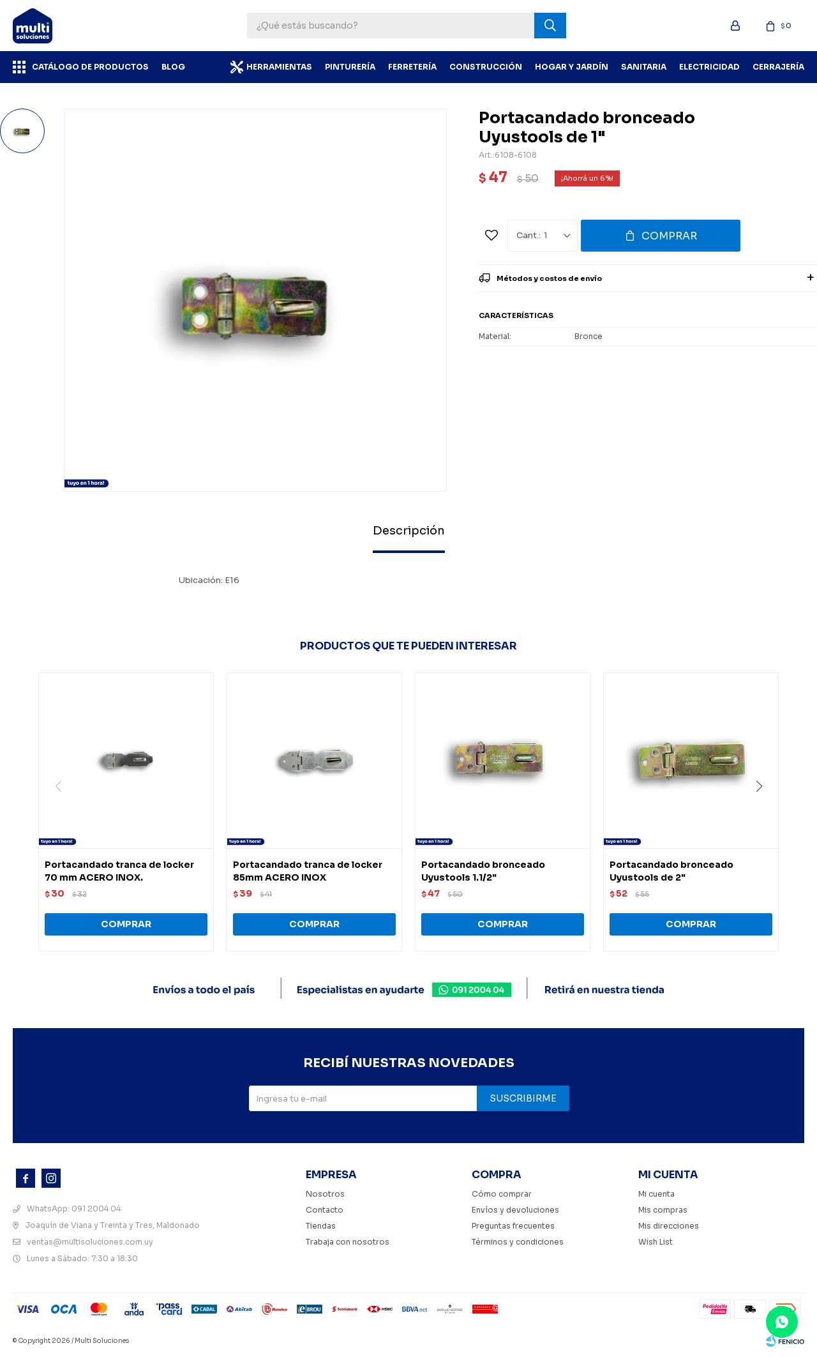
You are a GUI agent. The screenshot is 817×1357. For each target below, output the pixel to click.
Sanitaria (643, 67)
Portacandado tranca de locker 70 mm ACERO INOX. (119, 871)
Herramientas (279, 67)
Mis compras (662, 1210)
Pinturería (350, 67)
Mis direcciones (668, 1226)
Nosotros (325, 1194)
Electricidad (709, 67)
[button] (763, 812)
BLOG (173, 67)
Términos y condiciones (518, 1242)
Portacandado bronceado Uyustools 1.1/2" (483, 871)
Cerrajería (778, 67)
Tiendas (321, 1226)
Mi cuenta (656, 1194)
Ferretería (412, 67)
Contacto (324, 1210)
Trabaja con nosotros (347, 1242)
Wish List (655, 1242)
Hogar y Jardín (571, 67)
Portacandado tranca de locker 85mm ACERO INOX (307, 871)
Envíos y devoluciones (515, 1210)
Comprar (669, 236)
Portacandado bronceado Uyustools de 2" (671, 871)
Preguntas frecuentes (513, 1226)
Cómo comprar (502, 1194)
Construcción (485, 67)
